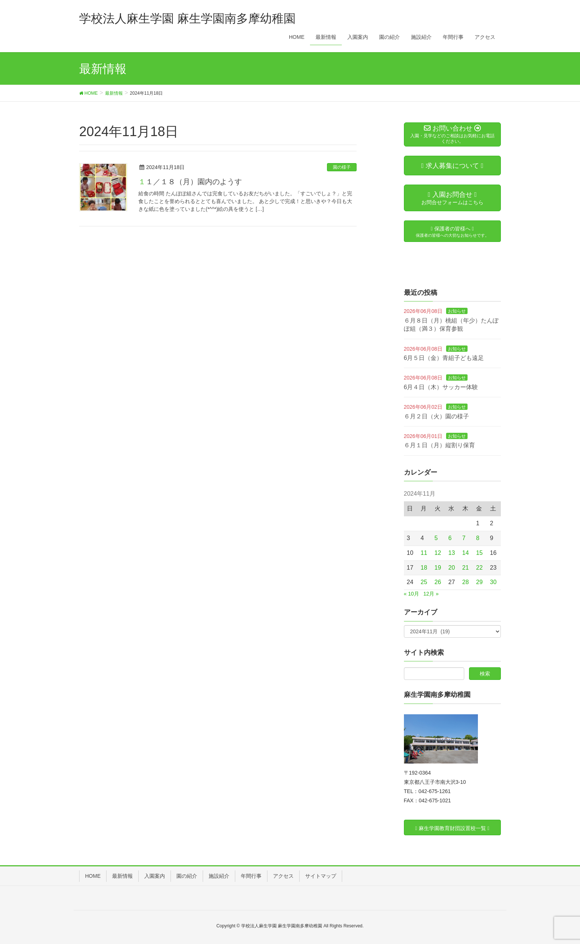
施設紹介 (219, 876)
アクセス (283, 876)
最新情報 (122, 876)
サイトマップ (320, 876)
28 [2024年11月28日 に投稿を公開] (465, 582)
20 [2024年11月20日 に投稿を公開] (451, 567)
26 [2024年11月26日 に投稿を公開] (438, 582)
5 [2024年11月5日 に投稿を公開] (436, 538)
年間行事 (251, 876)
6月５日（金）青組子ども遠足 (444, 358)
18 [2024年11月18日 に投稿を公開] (424, 567)
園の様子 (342, 167)
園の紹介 (186, 876)
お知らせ (457, 311)
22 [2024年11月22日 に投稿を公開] (479, 567)
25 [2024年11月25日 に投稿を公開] (424, 582)
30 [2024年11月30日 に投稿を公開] (493, 582)
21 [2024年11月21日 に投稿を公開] (465, 567)
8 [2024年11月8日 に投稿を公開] (477, 538)
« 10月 (411, 594)
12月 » (430, 594)
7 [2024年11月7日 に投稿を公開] (464, 538)
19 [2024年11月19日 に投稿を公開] (438, 567)
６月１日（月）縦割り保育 (439, 445)
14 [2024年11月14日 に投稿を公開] (465, 553)
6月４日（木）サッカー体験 (441, 387)
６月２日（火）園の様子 (436, 416)
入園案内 (154, 876)
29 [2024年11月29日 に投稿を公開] (479, 582)
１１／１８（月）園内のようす (190, 182)
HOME (93, 876)
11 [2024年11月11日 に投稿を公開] (424, 553)
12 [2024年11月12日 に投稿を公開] (438, 553)
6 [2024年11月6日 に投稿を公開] (450, 538)
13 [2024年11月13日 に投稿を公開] (451, 553)
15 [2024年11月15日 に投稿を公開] (479, 553)
